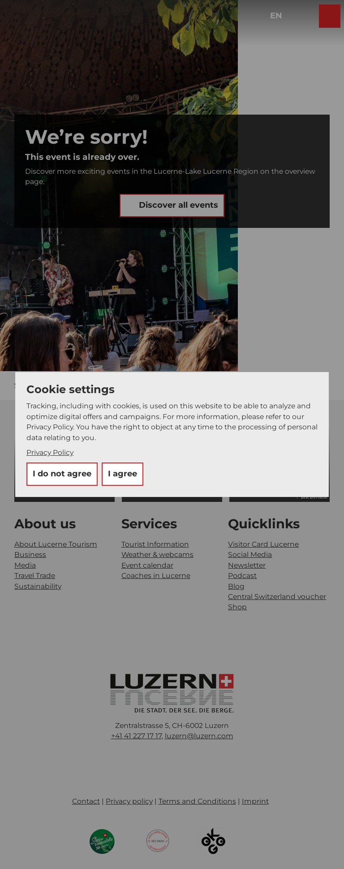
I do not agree (62, 474)
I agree (122, 474)
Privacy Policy (49, 452)
